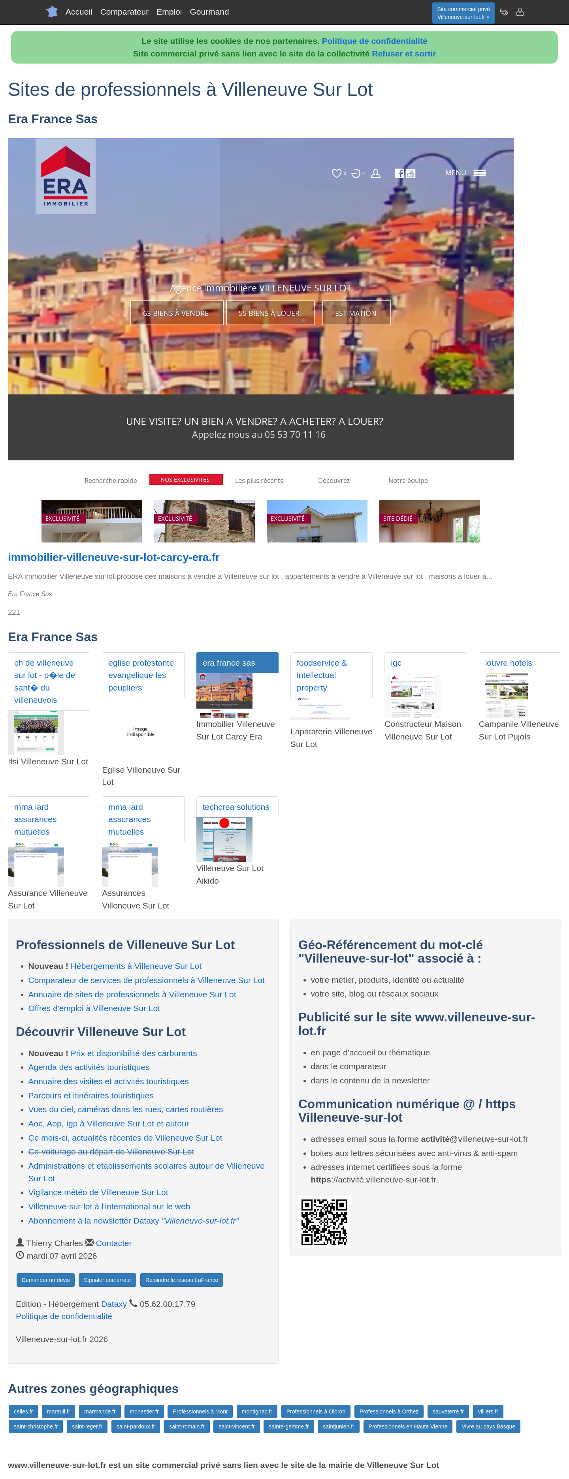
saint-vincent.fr (236, 1426)
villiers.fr (488, 1411)
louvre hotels (508, 662)
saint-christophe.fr (36, 1426)
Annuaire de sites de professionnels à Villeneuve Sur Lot (132, 994)
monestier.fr (144, 1411)
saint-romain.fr (186, 1426)
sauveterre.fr (448, 1411)
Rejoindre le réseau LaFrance (181, 1280)
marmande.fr (99, 1411)
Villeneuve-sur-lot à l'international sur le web (109, 1206)
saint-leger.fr (87, 1426)
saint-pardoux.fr (136, 1426)
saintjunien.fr (338, 1426)
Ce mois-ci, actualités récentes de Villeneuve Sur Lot (125, 1137)
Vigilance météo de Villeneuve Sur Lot (98, 1192)
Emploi (169, 11)
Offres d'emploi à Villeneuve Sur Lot (94, 1008)
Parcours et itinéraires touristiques (91, 1095)
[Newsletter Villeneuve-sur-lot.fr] (504, 12)
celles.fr (23, 1411)
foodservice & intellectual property (322, 675)
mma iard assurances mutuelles (35, 819)
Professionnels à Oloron (315, 1411)
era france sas (229, 662)
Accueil (79, 11)
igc (396, 662)
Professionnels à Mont (200, 1411)
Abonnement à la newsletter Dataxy (133, 1220)
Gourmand (209, 11)
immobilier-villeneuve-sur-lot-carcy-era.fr (114, 557)
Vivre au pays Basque (488, 1426)
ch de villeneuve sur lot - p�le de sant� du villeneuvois (44, 681)
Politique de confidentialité (375, 40)
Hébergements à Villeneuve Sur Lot (136, 965)
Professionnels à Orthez (389, 1411)
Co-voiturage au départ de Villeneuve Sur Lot (111, 1151)
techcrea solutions (236, 806)
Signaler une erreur (107, 1280)
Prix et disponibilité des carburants (134, 1053)
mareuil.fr (58, 1411)
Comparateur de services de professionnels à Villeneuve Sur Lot (146, 980)
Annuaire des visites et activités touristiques (108, 1081)
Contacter (114, 1243)
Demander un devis (46, 1280)
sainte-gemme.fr (289, 1426)
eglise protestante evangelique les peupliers (141, 675)
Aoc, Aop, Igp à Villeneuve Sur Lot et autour (108, 1123)
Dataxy (114, 1303)
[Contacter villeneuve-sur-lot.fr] (520, 12)
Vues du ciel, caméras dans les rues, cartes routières (125, 1109)
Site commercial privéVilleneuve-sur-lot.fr (463, 13)
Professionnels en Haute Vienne (408, 1426)
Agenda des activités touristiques (89, 1067)
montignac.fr (257, 1411)
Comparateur (124, 11)
